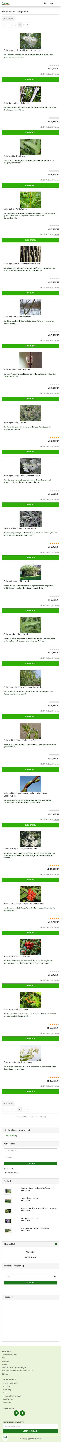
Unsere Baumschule (10, 1383)
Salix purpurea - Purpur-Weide (17, 369)
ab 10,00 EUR (31, 1257)
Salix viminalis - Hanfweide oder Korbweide (23, 687)
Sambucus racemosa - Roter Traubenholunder (24, 903)
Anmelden (30, 1163)
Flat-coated (7, 1403)
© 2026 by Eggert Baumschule (30, 1439)
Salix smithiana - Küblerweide (17, 581)
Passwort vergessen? (11, 1172)
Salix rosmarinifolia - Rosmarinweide (20, 528)
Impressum (6, 1361)
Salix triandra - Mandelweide (16, 634)
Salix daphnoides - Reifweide (16, 103)
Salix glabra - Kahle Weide (15, 209)
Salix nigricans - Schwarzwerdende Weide (22, 264)
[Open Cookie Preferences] (5, 1437)
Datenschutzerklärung (9, 1355)
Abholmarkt (7, 1386)
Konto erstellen (9, 1169)
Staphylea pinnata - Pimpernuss (18, 1062)
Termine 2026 (8, 1399)
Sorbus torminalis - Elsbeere (16, 1009)
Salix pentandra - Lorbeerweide (17, 317)
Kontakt (4, 1364)
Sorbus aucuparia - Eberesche (17, 956)
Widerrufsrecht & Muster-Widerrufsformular (17, 1371)
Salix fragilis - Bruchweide (15, 156)
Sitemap (5, 1374)
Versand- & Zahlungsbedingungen (14, 1368)
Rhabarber (30, 1252)
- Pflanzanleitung (11, 1136)
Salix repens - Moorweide (15, 422)
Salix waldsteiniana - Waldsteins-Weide (21, 740)
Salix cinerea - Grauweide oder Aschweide (22, 50)
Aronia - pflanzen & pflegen (12, 1396)
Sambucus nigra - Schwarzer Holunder (20, 849)
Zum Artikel (30, 79)
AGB (3, 1358)
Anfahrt (5, 1393)
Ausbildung (7, 1390)
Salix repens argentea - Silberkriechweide (22, 475)
